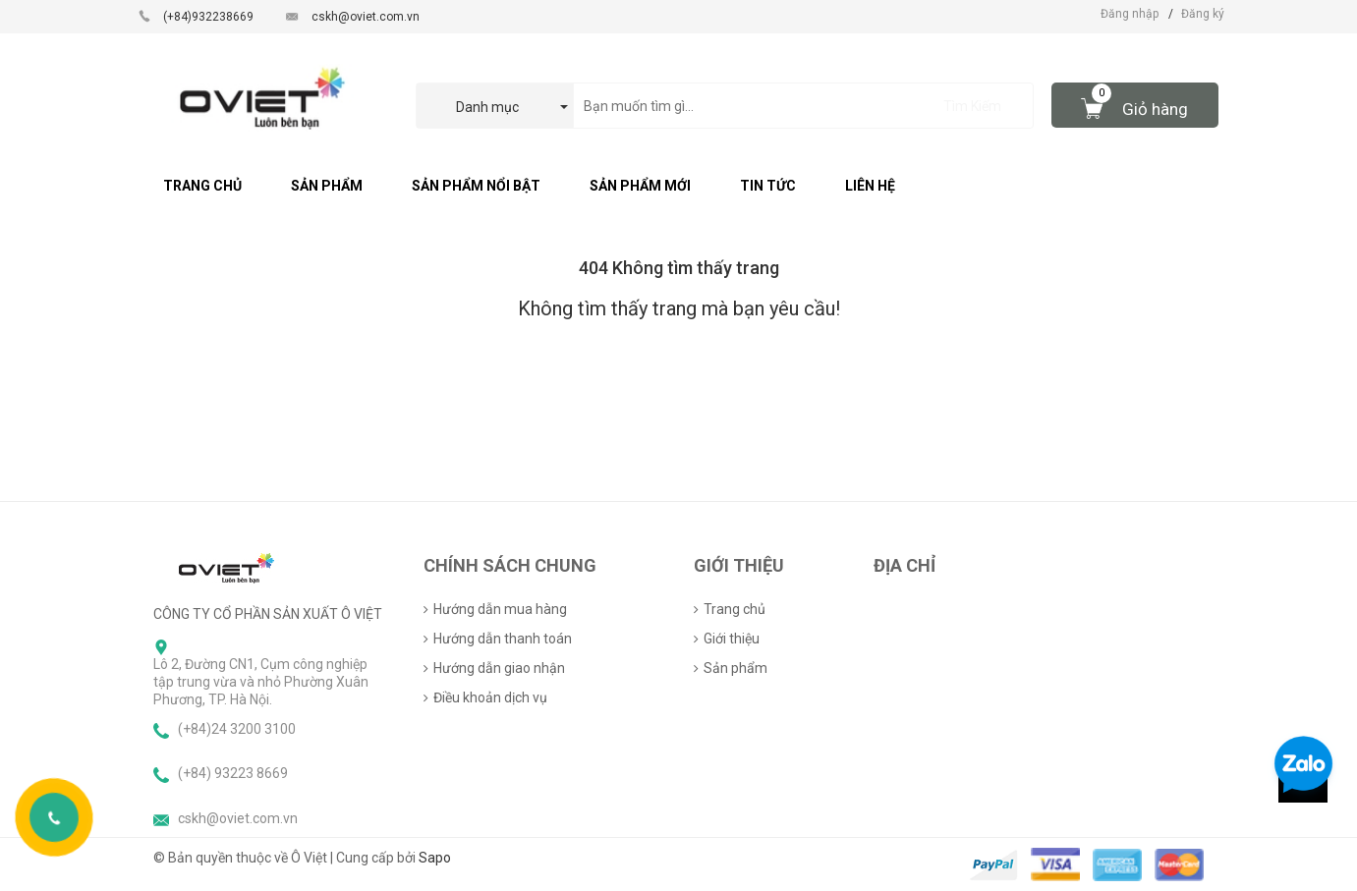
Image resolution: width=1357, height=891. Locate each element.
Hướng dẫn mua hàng (500, 609)
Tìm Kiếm (972, 106)
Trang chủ (734, 609)
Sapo (435, 857)
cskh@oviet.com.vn (365, 17)
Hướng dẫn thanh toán (502, 638)
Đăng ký (1202, 14)
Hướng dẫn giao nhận (499, 668)
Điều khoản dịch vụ (490, 697)
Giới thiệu (732, 638)
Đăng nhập (1130, 14)
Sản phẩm (735, 668)
